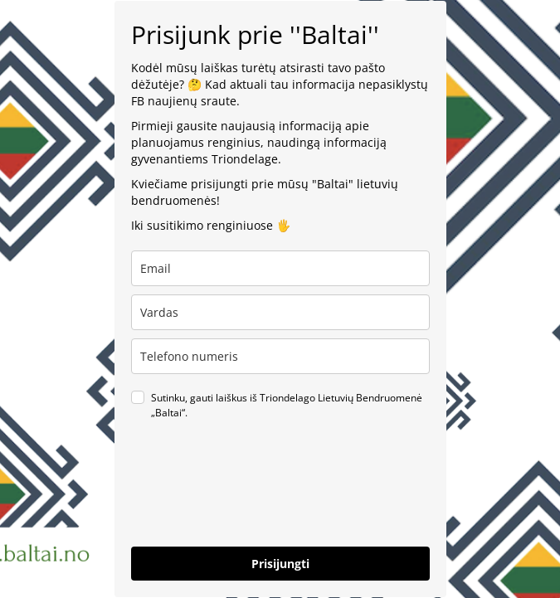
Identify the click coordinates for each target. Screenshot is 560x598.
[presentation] (257, 497)
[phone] (280, 356)
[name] (280, 312)
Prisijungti (280, 563)
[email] (280, 268)
